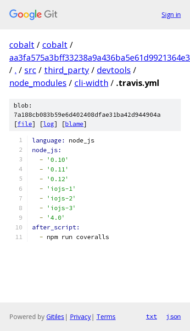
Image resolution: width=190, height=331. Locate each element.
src (30, 69)
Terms (106, 316)
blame (74, 124)
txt (151, 316)
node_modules (38, 82)
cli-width (91, 82)
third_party (66, 69)
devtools (114, 69)
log (48, 124)
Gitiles (55, 316)
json (173, 316)
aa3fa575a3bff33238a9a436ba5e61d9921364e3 (99, 57)
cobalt (21, 44)
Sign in (171, 14)
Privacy (80, 316)
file (24, 124)
